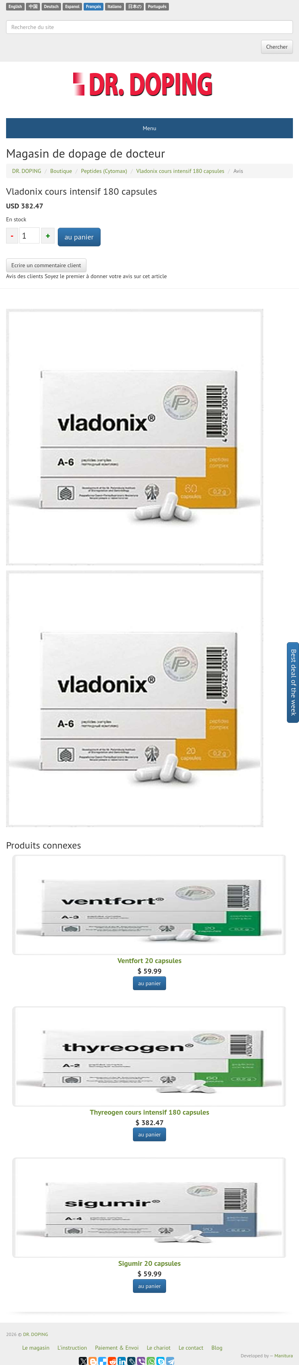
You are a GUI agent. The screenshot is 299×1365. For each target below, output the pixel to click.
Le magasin (35, 1347)
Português (157, 6)
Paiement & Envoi (117, 1347)
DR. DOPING (35, 1334)
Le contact (191, 1347)
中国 (33, 6)
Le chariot (159, 1347)
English (15, 6)
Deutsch (51, 6)
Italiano (114, 6)
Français (93, 6)
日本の (134, 6)
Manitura (283, 1356)
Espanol (72, 6)
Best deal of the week (294, 682)
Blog (216, 1347)
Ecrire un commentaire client (46, 265)
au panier (79, 236)
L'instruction (72, 1347)
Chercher (277, 46)
